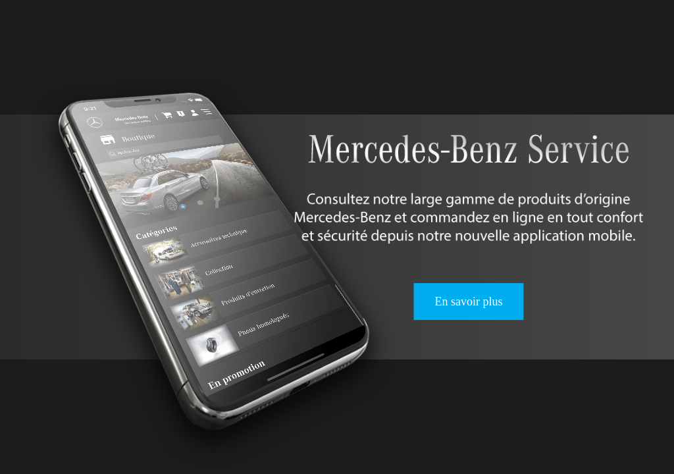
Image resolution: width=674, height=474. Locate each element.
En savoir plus (468, 301)
